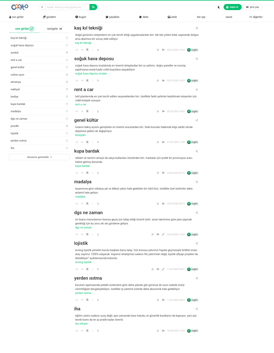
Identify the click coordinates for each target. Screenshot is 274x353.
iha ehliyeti (81, 323)
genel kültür (86, 120)
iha (77, 308)
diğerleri (256, 17)
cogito (194, 50)
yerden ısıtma (88, 278)
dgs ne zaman (88, 212)
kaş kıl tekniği (88, 28)
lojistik (81, 243)
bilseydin (80, 135)
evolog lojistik (83, 262)
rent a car (84, 89)
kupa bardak (86, 151)
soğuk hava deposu (94, 58)
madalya (83, 181)
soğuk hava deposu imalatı (91, 73)
